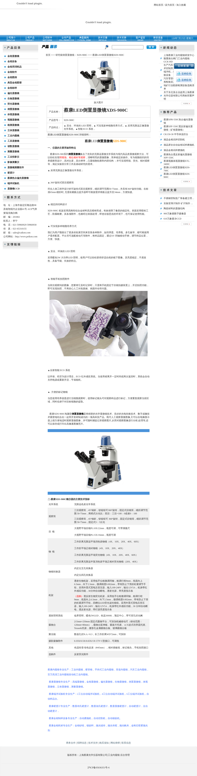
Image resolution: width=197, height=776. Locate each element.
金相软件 (12, 72)
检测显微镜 (13, 125)
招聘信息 (82, 742)
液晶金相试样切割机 (174, 139)
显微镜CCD (13, 188)
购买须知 (104, 742)
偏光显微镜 (13, 93)
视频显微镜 (13, 119)
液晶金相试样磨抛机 (174, 150)
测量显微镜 (13, 151)
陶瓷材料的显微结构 (174, 208)
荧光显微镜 (13, 103)
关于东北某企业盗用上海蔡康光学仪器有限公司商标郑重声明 (179, 95)
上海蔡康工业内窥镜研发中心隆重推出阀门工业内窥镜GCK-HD (179, 58)
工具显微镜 (13, 141)
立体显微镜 (13, 130)
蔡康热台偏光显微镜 (18, 178)
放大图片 (98, 102)
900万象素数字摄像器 (175, 213)
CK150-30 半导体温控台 (176, 134)
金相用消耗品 (14, 66)
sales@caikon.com (21, 232)
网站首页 (158, 5)
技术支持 (93, 742)
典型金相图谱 (14, 82)
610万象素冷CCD (172, 218)
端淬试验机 (13, 183)
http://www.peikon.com (26, 236)
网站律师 (115, 742)
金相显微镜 (13, 56)
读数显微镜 (13, 146)
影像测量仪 (13, 162)
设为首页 (169, 5)
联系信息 (126, 742)
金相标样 (12, 88)
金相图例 (12, 77)
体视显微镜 (13, 114)
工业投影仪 (13, 156)
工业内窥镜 (13, 135)
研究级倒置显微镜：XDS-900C (71, 55)
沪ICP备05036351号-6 (99, 767)
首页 (48, 55)
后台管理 (125, 755)
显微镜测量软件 (15, 167)
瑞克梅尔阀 (11, 213)
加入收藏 (181, 5)
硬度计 (11, 172)
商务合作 (71, 742)
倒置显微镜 (13, 109)
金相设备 (12, 61)
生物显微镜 (13, 98)
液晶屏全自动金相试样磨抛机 (179, 145)
